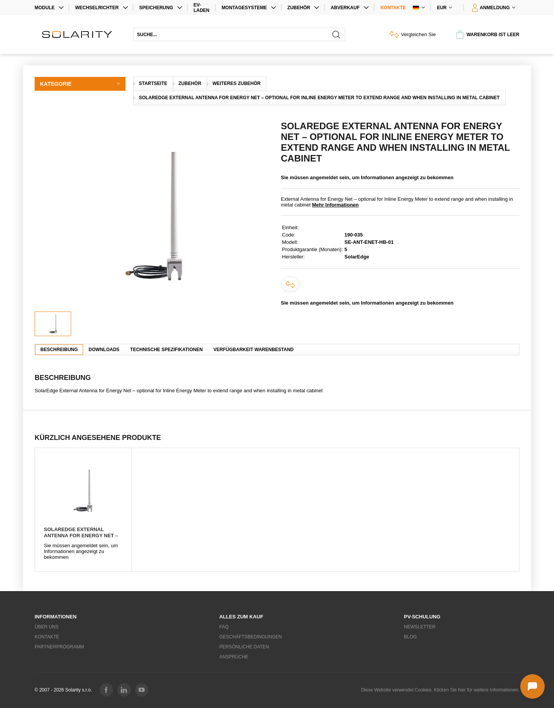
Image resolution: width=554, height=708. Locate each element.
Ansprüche (233, 657)
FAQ (224, 627)
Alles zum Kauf (241, 617)
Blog (410, 637)
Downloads (103, 349)
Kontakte (393, 7)
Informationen (56, 617)
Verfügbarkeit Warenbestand (254, 349)
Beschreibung (59, 349)
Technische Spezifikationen (166, 349)
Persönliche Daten (244, 647)
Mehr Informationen (335, 205)
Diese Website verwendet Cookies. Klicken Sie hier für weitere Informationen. (440, 690)
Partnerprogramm (59, 647)
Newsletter (420, 627)
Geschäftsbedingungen (250, 637)
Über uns (46, 627)
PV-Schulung (422, 617)
